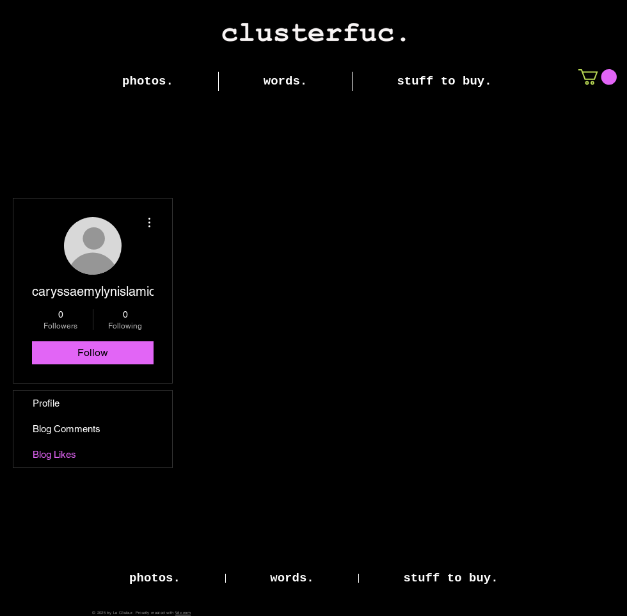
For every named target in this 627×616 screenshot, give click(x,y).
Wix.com (183, 612)
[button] (597, 77)
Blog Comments (66, 428)
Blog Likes (54, 454)
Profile (46, 403)
